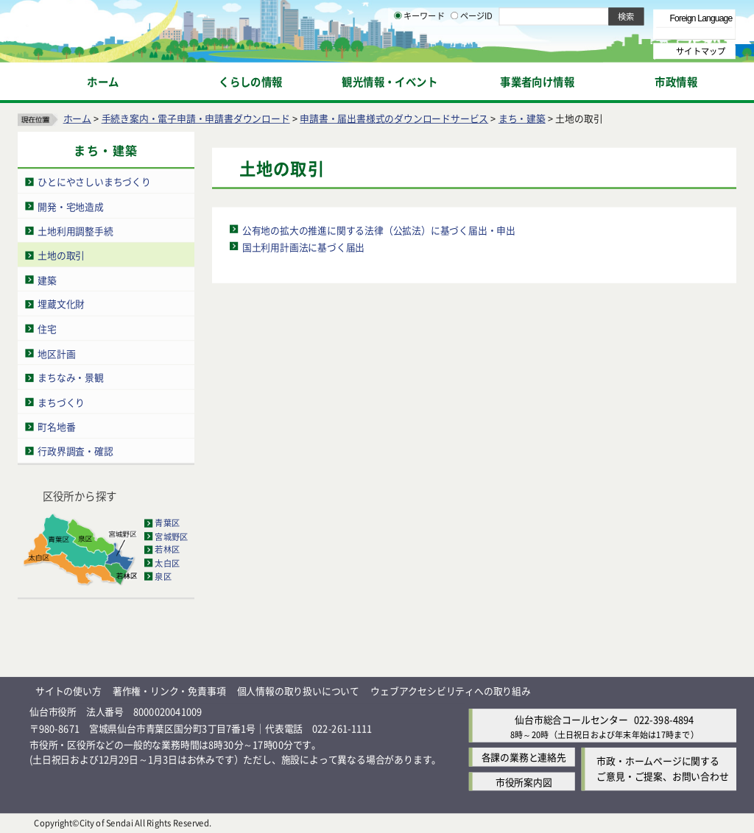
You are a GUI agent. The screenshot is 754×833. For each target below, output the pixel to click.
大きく (566, 32)
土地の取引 (61, 255)
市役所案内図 (524, 781)
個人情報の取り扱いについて (298, 691)
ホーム (77, 118)
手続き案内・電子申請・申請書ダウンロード (196, 118)
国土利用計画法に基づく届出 (303, 246)
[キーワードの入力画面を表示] (397, 50)
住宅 (47, 329)
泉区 (163, 576)
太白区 (167, 563)
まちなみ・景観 (71, 377)
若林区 (167, 550)
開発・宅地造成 (71, 206)
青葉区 (167, 523)
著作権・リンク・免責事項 (169, 691)
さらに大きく (614, 32)
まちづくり (61, 402)
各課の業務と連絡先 (524, 758)
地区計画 (56, 353)
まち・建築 (522, 118)
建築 (47, 279)
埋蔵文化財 (61, 304)
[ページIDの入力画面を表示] (454, 50)
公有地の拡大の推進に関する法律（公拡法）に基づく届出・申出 (378, 229)
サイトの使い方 (68, 691)
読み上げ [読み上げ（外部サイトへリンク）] (484, 15)
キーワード (419, 51)
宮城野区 (171, 536)
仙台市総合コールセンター (571, 719)
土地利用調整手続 (75, 231)
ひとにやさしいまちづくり (94, 181)
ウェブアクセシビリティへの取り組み (450, 691)
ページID (472, 51)
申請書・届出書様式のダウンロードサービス (394, 118)
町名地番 (56, 426)
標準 (588, 15)
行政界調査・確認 (75, 451)
